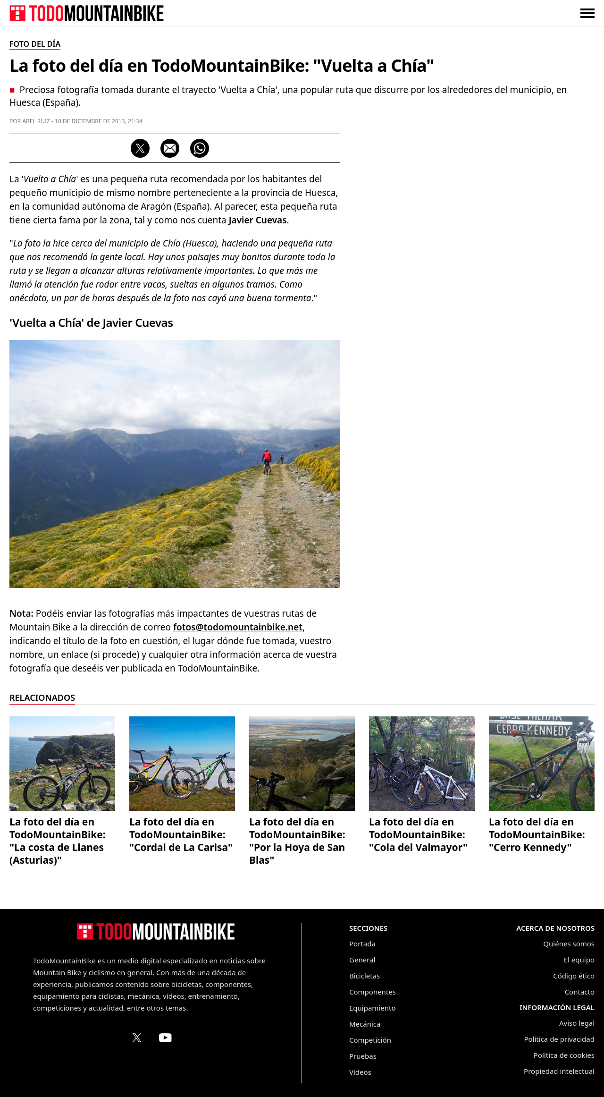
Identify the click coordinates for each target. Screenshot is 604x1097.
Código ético (574, 975)
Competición (370, 1040)
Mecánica (364, 1024)
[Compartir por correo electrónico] (169, 148)
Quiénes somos (569, 943)
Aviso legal (577, 1023)
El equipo (579, 959)
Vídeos (360, 1072)
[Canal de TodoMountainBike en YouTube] (165, 1037)
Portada (362, 943)
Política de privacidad (559, 1039)
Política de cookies (564, 1055)
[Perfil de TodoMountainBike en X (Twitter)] (136, 1037)
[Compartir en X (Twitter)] (140, 148)
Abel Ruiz (36, 121)
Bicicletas (364, 975)
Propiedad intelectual (559, 1071)
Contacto (580, 991)
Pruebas (363, 1056)
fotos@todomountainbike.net (237, 627)
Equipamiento (372, 1007)
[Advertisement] (524, 285)
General (362, 959)
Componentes (372, 991)
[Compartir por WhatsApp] (199, 148)
